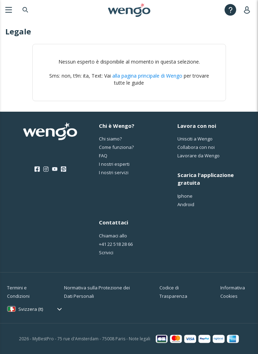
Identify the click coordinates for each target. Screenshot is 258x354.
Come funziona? (116, 147)
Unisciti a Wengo (195, 139)
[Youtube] (54, 169)
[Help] (230, 9)
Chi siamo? (110, 139)
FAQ (103, 155)
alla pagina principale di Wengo (147, 75)
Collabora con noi (196, 147)
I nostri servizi (113, 172)
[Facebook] (37, 169)
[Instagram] (46, 169)
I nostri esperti (114, 164)
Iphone (185, 196)
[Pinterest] (63, 169)
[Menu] (8, 9)
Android (185, 204)
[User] (248, 9)
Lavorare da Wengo (198, 155)
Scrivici (106, 252)
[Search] (25, 9)
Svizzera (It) (30, 309)
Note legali (139, 339)
